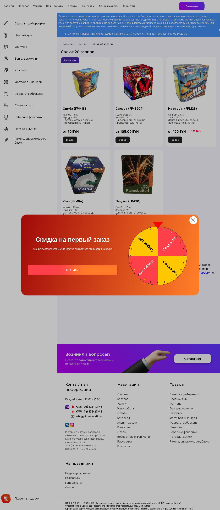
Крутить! (72, 269)
